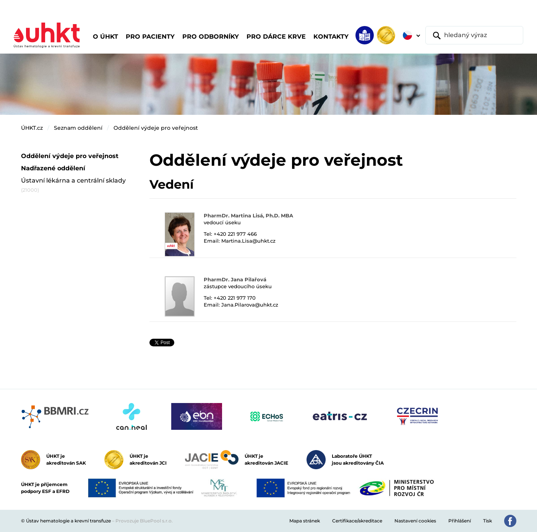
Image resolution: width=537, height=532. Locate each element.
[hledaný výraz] (474, 35)
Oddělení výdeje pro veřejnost (156, 127)
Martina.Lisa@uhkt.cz (248, 241)
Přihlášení (459, 521)
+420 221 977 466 (235, 234)
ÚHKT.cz (32, 127)
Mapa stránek (304, 521)
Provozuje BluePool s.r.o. (144, 521)
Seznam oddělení (78, 127)
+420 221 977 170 (235, 298)
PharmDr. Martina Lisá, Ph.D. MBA (248, 215)
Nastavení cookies (415, 521)
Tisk (487, 521)
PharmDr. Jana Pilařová (235, 279)
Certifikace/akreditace (357, 521)
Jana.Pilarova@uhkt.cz (249, 305)
